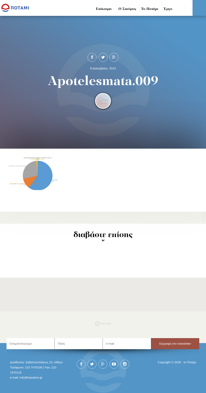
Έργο (168, 9)
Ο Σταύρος (127, 9)
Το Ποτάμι (149, 9)
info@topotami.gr (31, 377)
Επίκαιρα (104, 9)
